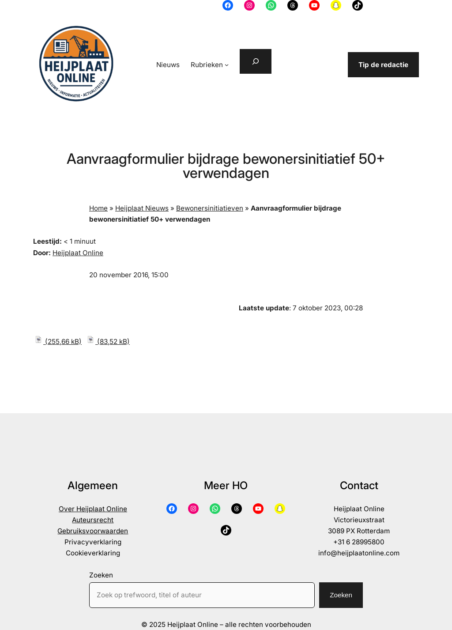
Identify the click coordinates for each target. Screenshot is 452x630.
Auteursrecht (92, 520)
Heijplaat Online (78, 253)
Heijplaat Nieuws (142, 208)
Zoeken (101, 575)
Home (98, 208)
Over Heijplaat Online (93, 509)
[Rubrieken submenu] (227, 65)
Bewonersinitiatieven (209, 208)
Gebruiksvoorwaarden (92, 531)
